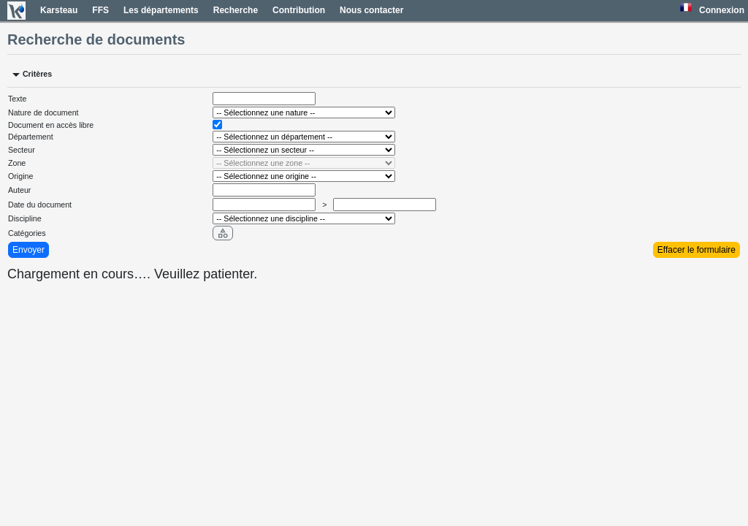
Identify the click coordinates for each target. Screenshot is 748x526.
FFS (100, 10)
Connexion (721, 10)
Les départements (161, 10)
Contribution (298, 10)
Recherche (235, 10)
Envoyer (28, 250)
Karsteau (58, 10)
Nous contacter (371, 10)
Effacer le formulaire (696, 250)
